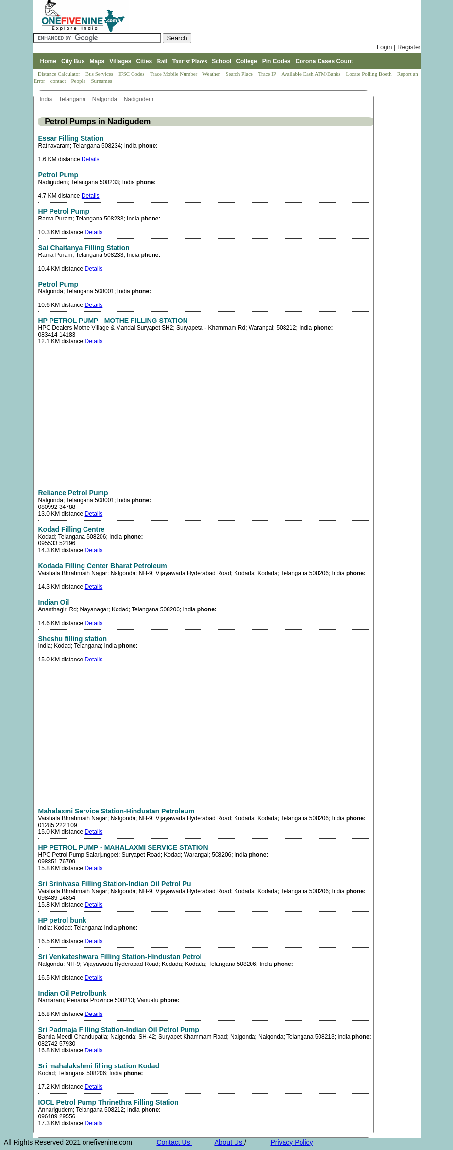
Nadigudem (139, 99)
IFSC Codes (132, 74)
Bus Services (99, 74)
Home (48, 61)
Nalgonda (105, 99)
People (79, 81)
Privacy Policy (291, 1142)
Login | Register (399, 47)
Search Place (239, 74)
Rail (162, 61)
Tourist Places (189, 61)
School (221, 61)
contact (58, 81)
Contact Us (174, 1142)
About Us (229, 1142)
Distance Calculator (59, 74)
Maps (97, 61)
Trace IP (268, 74)
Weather (211, 74)
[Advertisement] (119, 421)
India (47, 99)
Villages (120, 61)
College (246, 61)
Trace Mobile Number (174, 74)
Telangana (73, 99)
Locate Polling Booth (369, 74)
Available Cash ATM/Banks (311, 74)
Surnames (101, 81)
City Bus (73, 61)
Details (91, 159)
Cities (144, 61)
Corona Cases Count (324, 61)
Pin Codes (276, 61)
